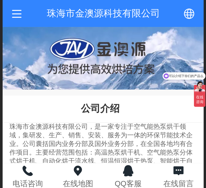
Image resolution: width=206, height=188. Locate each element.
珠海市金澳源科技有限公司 (103, 13)
